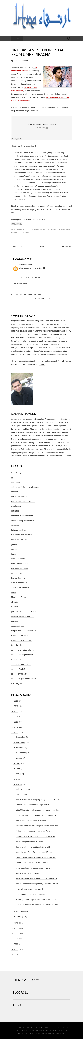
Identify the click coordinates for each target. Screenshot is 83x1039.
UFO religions (17, 683)
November (20, 742)
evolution (15, 525)
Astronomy (15, 482)
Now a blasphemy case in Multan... (30, 842)
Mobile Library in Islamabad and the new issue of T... (38, 905)
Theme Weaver (36, 1030)
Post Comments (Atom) (32, 295)
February (20, 911)
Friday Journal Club (19, 540)
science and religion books (22, 655)
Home (41, 246)
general (24, 229)
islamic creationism (19, 583)
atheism (14, 492)
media (13, 592)
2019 (16, 701)
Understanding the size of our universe (32, 863)
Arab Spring (16, 472)
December (20, 737)
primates (14, 621)
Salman (14, 419)
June (18, 768)
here (69, 456)
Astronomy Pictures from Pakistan (25, 487)
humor (14, 554)
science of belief (18, 669)
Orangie (42, 364)
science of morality (19, 674)
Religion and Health (19, 635)
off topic (14, 602)
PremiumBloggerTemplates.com (48, 1034)
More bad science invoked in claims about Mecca (36, 878)
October (19, 747)
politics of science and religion (23, 611)
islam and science (18, 573)
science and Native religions (23, 650)
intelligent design (18, 559)
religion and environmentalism (23, 631)
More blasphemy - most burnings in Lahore (34, 868)
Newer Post (17, 246)
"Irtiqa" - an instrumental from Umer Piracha (37, 52)
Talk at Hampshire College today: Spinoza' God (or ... (38, 884)
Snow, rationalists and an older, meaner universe (36, 815)
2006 (16, 954)
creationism (16, 506)
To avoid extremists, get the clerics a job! (33, 847)
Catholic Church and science (23, 501)
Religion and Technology (21, 640)
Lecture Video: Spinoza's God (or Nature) (33, 805)
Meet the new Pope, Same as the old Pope (34, 852)
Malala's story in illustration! (27, 873)
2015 (16, 722)
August (19, 758)
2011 (16, 928)
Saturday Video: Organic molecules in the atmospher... (38, 899)
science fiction (17, 659)
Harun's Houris (22, 794)
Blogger (46, 298)
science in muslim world (21, 664)
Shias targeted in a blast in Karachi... (31, 894)
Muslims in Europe (19, 597)
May (18, 774)
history (14, 549)
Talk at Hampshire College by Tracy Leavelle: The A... (38, 799)
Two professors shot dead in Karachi (31, 820)
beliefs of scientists (19, 496)
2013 (16, 732)
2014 (16, 727)
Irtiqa (38, 1027)
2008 (16, 944)
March (19, 784)
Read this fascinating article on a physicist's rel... (36, 857)
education (15, 511)
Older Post (66, 246)
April (18, 779)
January (19, 916)
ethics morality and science (22, 520)
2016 (16, 717)
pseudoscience (17, 626)
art (12, 477)
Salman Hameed (60, 354)
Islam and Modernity (19, 568)
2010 (16, 933)
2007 (16, 949)
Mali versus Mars (23, 789)
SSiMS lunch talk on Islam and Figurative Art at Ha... (37, 810)
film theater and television (21, 535)
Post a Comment (20, 284)
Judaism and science (20, 587)
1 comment (24, 232)
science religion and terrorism (23, 679)
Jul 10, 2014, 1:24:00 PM (29, 277)
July (18, 763)
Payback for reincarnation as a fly (30, 889)
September (21, 753)
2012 (16, 923)
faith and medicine (19, 530)
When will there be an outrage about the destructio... (37, 826)
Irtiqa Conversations (19, 564)
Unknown (23, 265)
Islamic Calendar (18, 578)
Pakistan (33, 229)
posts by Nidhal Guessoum (22, 616)
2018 (16, 706)
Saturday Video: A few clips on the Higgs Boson (35, 836)
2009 (16, 939)
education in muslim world (22, 516)
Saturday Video (17, 645)
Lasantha (22, 1034)
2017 (16, 711)
